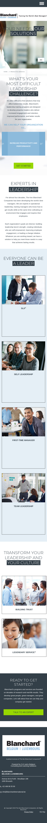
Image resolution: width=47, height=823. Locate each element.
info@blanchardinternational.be (14, 792)
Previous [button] (3, 143)
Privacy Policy (28, 812)
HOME (6, 72)
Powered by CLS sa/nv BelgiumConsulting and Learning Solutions (23, 765)
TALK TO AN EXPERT (23, 712)
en (41, 60)
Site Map (42, 812)
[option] (23, 144)
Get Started (23, 165)
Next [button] (41, 143)
